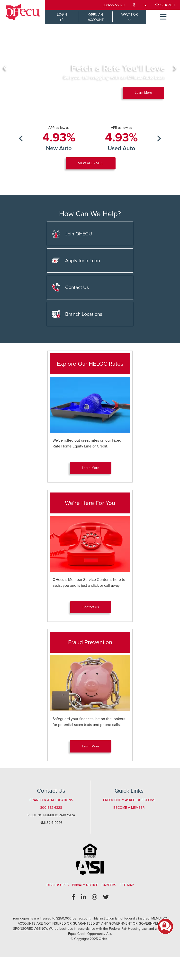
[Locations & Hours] (134, 5)
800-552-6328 (114, 5)
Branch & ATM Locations (51, 800)
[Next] (175, 68)
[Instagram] (94, 897)
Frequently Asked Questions (129, 800)
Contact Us (70, 287)
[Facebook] (73, 897)
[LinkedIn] (83, 897)
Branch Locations (77, 314)
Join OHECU (72, 234)
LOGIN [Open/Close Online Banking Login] (62, 16)
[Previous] (5, 68)
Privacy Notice (85, 885)
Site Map (126, 885)
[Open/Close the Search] (165, 5)
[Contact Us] (146, 5)
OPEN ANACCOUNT (96, 17)
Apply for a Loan (76, 260)
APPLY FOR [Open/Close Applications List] (129, 14)
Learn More (143, 92)
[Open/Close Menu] (163, 17)
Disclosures (57, 885)
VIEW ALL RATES (90, 163)
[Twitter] (106, 897)
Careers (108, 885)
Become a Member (129, 807)
